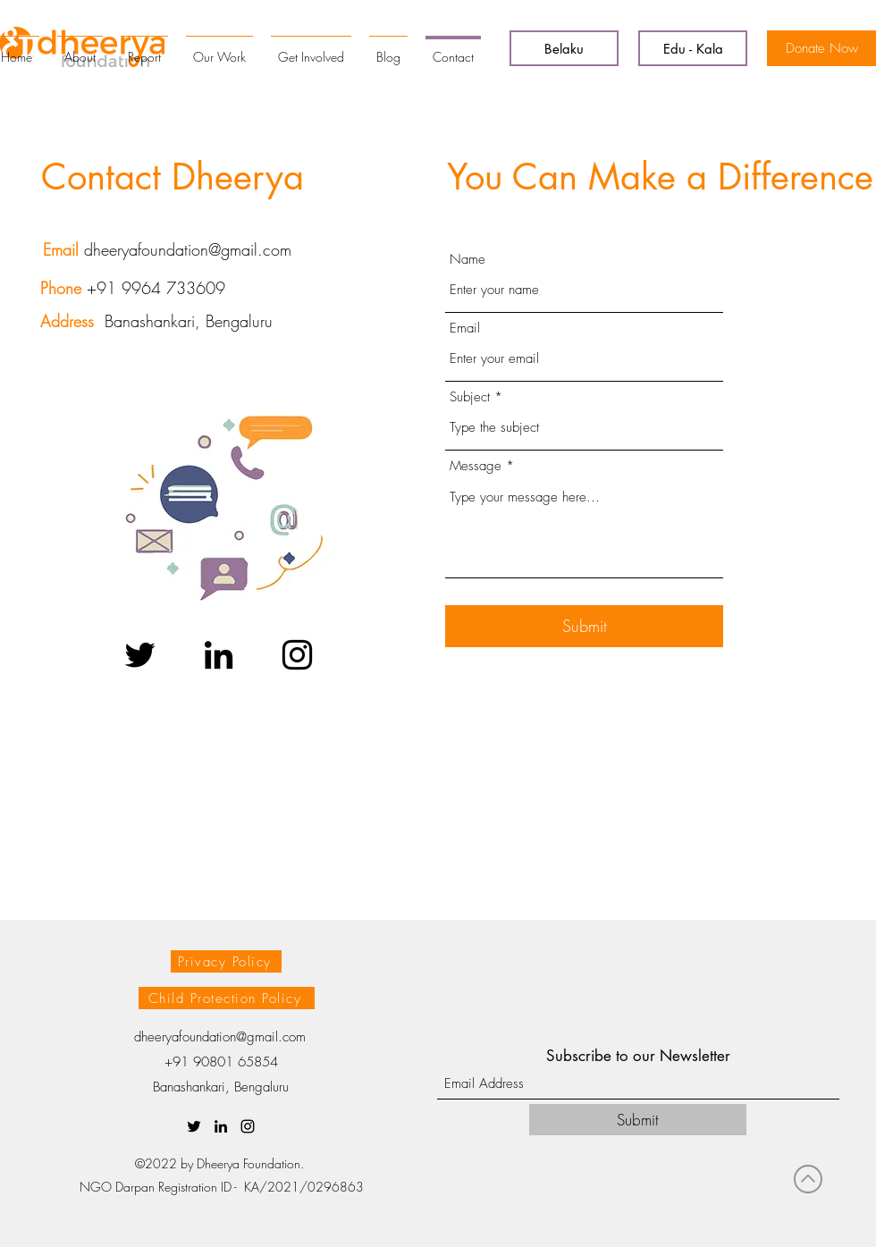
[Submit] (584, 626)
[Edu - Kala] (692, 48)
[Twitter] (140, 655)
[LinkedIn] (218, 655)
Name (467, 259)
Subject (470, 397)
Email (465, 328)
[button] (226, 961)
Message (475, 466)
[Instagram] (297, 655)
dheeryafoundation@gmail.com (187, 249)
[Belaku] (564, 48)
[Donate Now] (821, 48)
